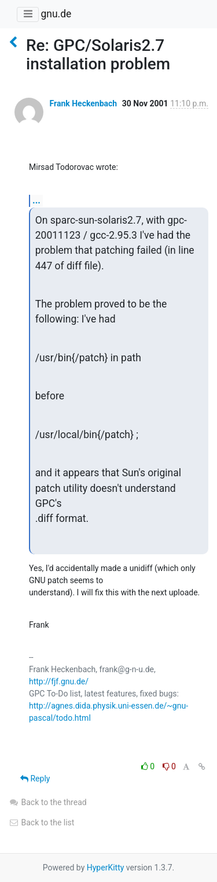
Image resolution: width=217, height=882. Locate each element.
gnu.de (56, 14)
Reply (35, 778)
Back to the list (41, 822)
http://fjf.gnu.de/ (59, 681)
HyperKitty (105, 867)
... (36, 200)
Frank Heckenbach (83, 103)
